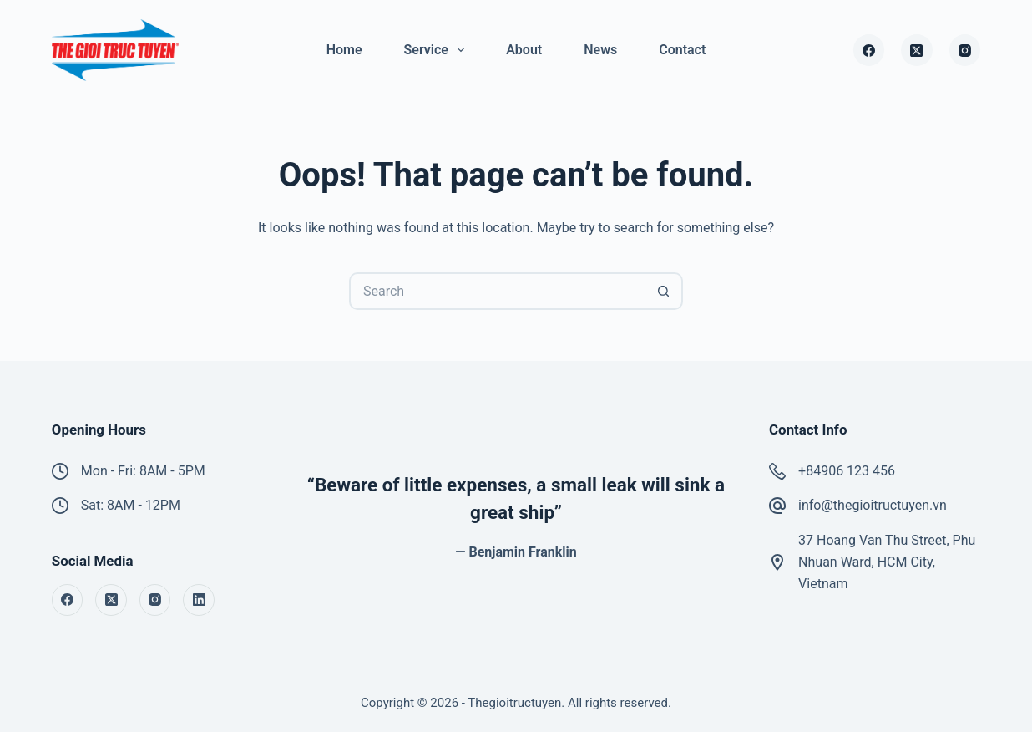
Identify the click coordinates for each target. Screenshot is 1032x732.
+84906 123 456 (846, 471)
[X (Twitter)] (917, 50)
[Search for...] (497, 291)
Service (438, 50)
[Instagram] (965, 50)
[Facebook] (869, 50)
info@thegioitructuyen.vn (872, 505)
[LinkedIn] (199, 600)
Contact (682, 50)
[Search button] (664, 291)
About (524, 50)
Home (344, 50)
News (600, 50)
